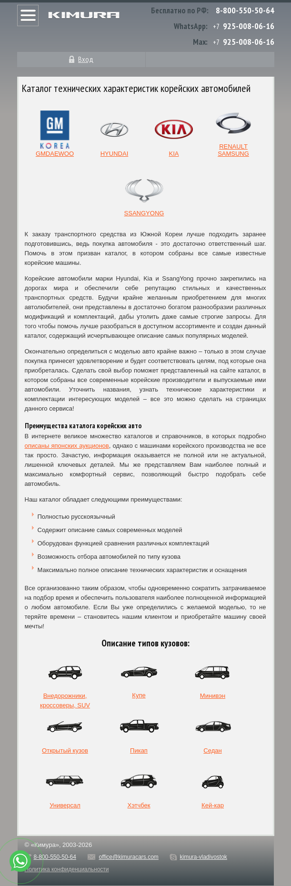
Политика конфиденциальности (67, 869)
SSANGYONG (144, 193)
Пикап (139, 732)
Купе (139, 677)
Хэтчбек (139, 787)
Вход (85, 59)
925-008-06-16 (248, 25)
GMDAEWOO (55, 134)
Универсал (65, 787)
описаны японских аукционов (67, 445)
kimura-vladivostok (203, 857)
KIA (174, 134)
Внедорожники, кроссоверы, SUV (65, 680)
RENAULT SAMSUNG (233, 129)
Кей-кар (212, 787)
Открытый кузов (65, 732)
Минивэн (212, 677)
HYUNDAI (114, 134)
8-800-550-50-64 (245, 10)
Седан (212, 732)
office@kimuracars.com (129, 857)
